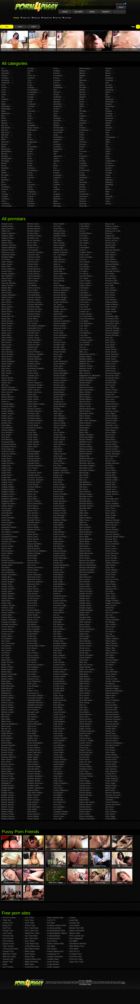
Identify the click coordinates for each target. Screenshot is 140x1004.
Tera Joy (108, 615)
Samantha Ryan (112, 321)
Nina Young (84, 703)
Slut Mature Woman (77, 943)
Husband (57, 139)
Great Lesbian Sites (55, 943)
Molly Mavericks (86, 553)
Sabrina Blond (111, 302)
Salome (108, 314)
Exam (29, 163)
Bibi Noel (5, 717)
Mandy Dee (84, 385)
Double (30, 149)
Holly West (31, 812)
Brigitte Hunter (7, 793)
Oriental (82, 121)
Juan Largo (58, 442)
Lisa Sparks (84, 266)
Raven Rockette (86, 816)
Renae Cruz (110, 243)
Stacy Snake (110, 515)
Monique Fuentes (86, 570)
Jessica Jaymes (60, 380)
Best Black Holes (32, 949)
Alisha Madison (7, 361)
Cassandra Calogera (36, 326)
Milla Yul (82, 522)
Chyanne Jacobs (34, 428)
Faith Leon (31, 684)
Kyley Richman (59, 700)
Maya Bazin (84, 428)
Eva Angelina (32, 667)
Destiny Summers (34, 567)
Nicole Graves (85, 646)
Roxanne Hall (111, 281)
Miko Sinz (83, 515)
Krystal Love (58, 686)
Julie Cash (57, 456)
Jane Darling (58, 281)
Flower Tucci (32, 691)
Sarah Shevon (111, 357)
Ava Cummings (7, 643)
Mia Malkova (84, 482)
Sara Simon (110, 342)
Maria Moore (84, 394)
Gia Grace (31, 714)
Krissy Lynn (58, 667)
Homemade (58, 128)
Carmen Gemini (34, 297)
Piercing (82, 142)
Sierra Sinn (110, 435)
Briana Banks (7, 769)
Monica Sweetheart (87, 565)
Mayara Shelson (86, 435)
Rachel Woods (85, 795)
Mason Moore (85, 423)
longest (92, 12)
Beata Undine (7, 679)
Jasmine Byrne (59, 295)
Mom (81, 83)
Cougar (30, 97)
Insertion (57, 147)
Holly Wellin (32, 809)
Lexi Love (57, 804)
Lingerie (56, 194)
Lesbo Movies (53, 964)
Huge (55, 135)
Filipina (30, 189)
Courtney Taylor (34, 482)
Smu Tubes (30, 941)
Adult (5, 964)
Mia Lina (82, 480)
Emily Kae (31, 636)
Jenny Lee (57, 354)
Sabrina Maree (111, 304)
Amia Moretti (6, 428)
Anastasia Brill (7, 442)
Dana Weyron (33, 508)
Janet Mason (58, 285)
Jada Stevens (59, 259)
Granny (56, 109)
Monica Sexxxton (86, 563)
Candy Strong (33, 274)
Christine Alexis (33, 418)
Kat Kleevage (59, 515)
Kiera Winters (59, 629)
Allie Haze (5, 368)
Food (55, 68)
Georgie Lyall (33, 712)
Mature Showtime (76, 931)
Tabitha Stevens (112, 563)
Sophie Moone (111, 492)
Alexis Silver (6, 338)
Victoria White (111, 767)
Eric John (31, 650)
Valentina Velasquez (113, 691)
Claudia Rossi (33, 463)
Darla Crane (32, 537)
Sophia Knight (111, 477)
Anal (3, 85)
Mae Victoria (84, 373)
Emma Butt (32, 639)
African (4, 75)
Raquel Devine (85, 809)
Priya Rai (83, 778)
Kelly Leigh (58, 582)
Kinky (55, 166)
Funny (56, 83)
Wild (107, 194)
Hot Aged (51, 946)
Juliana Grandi (59, 454)
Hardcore (57, 121)
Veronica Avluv (111, 736)
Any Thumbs (8, 967)
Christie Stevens (34, 411)
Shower (108, 68)
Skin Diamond (111, 456)
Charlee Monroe (34, 359)
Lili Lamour (84, 238)
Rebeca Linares (112, 226)
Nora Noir (83, 707)
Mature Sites (74, 933)
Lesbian (56, 189)
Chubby (30, 68)
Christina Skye (33, 416)
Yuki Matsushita (112, 797)
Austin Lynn (6, 634)
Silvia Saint (110, 437)
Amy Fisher (6, 435)
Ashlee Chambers (9, 575)
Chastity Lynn (33, 375)
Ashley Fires (6, 584)
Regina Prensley (112, 238)
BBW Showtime (31, 962)
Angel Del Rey (7, 463)
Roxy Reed (110, 295)
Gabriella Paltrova (35, 703)
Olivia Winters (85, 724)
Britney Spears (7, 802)
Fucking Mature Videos (57, 933)
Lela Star (57, 785)
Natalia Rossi (85, 596)
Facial (29, 173)
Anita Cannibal (7, 518)
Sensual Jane (111, 392)
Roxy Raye (110, 293)
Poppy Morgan (85, 774)
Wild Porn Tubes (10, 954)
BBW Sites (29, 964)
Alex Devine (6, 302)
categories (105, 12)
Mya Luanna (84, 579)
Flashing (31, 203)
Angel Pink (5, 473)
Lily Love (83, 245)
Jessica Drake (59, 378)
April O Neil (6, 548)
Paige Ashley (84, 726)
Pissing (82, 144)
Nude (81, 99)
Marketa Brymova (86, 409)
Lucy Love (83, 330)
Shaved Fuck (47, 18)
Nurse (81, 102)
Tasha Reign (110, 584)
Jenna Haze (58, 333)
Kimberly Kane (59, 646)
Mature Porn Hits (76, 928)
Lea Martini (58, 774)
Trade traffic (89, 980)
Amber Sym (6, 420)
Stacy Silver (110, 513)
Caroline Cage (33, 307)
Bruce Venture (33, 240)
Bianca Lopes (7, 710)
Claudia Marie (33, 461)
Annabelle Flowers (9, 537)
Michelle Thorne (86, 506)
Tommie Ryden (111, 660)
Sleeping (109, 78)
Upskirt (108, 168)
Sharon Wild (110, 409)
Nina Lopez (84, 698)
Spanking (109, 90)
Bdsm (3, 118)
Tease (107, 130)
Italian (55, 151)
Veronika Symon (112, 745)
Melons (82, 73)
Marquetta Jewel (86, 413)
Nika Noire (83, 660)
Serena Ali (109, 394)
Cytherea (31, 489)
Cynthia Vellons (34, 487)
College (30, 87)
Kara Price (57, 482)
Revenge (83, 182)
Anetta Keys (6, 456)
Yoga (107, 201)
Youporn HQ (8, 959)
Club (29, 80)
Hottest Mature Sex (55, 951)
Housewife (57, 132)
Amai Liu (5, 402)
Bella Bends (6, 684)
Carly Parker (32, 290)
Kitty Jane (57, 653)
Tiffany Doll (110, 636)
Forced (56, 73)
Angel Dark (6, 461)
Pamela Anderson (86, 731)
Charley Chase (33, 364)
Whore (108, 189)
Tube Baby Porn (32, 943)
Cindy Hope (32, 437)
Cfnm (3, 201)
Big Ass (4, 125)
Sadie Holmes (111, 307)
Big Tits (4, 137)
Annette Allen (7, 539)
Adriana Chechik (8, 245)
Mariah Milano (85, 399)
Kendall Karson (59, 596)
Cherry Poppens (34, 383)
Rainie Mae (84, 800)
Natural (82, 94)
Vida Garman (111, 769)
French (56, 78)
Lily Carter (83, 240)
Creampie (31, 104)
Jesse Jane (58, 366)
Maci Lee (83, 352)
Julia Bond (57, 449)
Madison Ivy (84, 364)
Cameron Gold (33, 257)
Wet (107, 187)
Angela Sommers (8, 480)
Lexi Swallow (58, 807)
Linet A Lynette (85, 257)
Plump (82, 147)
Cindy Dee (31, 432)
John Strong (58, 420)
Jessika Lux (58, 402)
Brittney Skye (33, 224)
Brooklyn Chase (34, 236)
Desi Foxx (31, 565)
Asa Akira (5, 567)
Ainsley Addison (8, 274)
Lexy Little (57, 819)
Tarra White (110, 582)
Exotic (30, 166)
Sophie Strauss (111, 494)
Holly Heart (32, 804)
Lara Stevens (59, 745)
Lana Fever (58, 733)
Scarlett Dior (110, 380)
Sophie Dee (110, 484)
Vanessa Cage (111, 707)
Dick (29, 132)
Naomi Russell (85, 591)
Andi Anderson (7, 449)
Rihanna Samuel (112, 250)
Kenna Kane (58, 603)
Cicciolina (31, 430)
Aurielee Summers (9, 624)
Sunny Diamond (112, 544)
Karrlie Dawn (58, 506)
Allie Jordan (6, 373)
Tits (106, 144)
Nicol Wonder (85, 641)
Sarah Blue (110, 347)
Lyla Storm (83, 349)
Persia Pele (84, 757)
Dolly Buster (32, 594)
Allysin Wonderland (9, 390)
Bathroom (5, 113)
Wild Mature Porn (76, 946)
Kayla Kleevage (60, 558)
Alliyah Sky (6, 383)
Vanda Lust (110, 703)
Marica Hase (84, 402)
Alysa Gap (5, 394)
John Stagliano (59, 418)
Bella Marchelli (7, 686)
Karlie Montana (59, 501)
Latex (55, 180)
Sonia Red (109, 468)
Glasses (56, 102)
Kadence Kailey (60, 468)
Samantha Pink (111, 319)
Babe (3, 104)
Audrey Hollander (8, 620)
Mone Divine (84, 558)
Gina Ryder (32, 731)
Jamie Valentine (60, 274)
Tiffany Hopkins (111, 639)
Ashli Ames (6, 601)
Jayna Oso (57, 319)
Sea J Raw (109, 387)
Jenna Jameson (60, 335)
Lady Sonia (58, 724)
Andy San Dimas (8, 454)
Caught (4, 196)
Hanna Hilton (32, 764)
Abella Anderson (8, 233)
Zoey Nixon (110, 814)
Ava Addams (6, 639)
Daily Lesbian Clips (55, 918)
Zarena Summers (112, 804)
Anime (4, 87)
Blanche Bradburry (9, 724)
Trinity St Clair (111, 679)
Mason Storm (85, 425)
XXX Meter (74, 949)
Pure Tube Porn (31, 931)
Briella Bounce (7, 785)
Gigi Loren (31, 726)
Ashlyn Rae (6, 603)
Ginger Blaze (32, 736)
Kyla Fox (57, 693)
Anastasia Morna (8, 444)
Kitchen (56, 170)
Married (56, 203)
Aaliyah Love (6, 224)
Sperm (108, 92)
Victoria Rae (110, 764)
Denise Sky (32, 560)
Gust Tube (29, 920)
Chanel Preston (34, 352)
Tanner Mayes (111, 570)
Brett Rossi (6, 767)
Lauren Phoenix (60, 759)
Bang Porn (7, 925)
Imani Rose (58, 229)
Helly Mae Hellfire (34, 793)
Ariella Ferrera (7, 560)
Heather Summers (35, 783)
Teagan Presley (111, 601)
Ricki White (110, 247)
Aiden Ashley (6, 262)
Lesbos (72, 918)
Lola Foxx (83, 290)
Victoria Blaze (111, 755)
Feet (29, 182)
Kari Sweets (58, 489)
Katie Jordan (58, 527)
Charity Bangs (33, 357)
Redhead (83, 177)
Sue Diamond (111, 532)
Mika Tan (83, 511)
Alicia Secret (6, 357)
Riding (82, 185)
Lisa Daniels (84, 262)
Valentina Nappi (112, 688)
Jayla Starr (57, 314)
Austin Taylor (6, 636)
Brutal (3, 177)
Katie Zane (58, 539)
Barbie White (6, 676)
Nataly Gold (84, 612)
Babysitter (5, 106)
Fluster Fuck (8, 931)
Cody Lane (32, 470)
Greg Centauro (33, 748)
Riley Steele (110, 259)
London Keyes (85, 300)
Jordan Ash (58, 435)
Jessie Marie (58, 392)
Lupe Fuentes (85, 338)
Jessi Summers (59, 371)
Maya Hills (83, 432)
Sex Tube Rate (31, 936)
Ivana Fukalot (59, 245)
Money (82, 85)
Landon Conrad (59, 738)
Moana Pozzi (84, 551)
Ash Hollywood (7, 572)
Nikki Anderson (85, 672)
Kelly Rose (57, 586)
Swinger (108, 121)
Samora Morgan (112, 333)
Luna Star (83, 335)
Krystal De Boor (60, 684)
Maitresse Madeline (87, 378)
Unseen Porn (8, 951)
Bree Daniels (6, 759)
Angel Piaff (6, 470)
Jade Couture (59, 262)
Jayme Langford (60, 316)
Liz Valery (83, 271)
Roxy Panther (111, 290)
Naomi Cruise (85, 589)
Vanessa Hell (110, 710)
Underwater (110, 161)
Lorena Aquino (85, 314)
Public (81, 168)
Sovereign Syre (111, 499)
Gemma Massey (34, 707)
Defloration (32, 130)
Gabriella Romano (35, 705)
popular (65, 12)
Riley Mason (110, 255)
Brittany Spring (7, 816)
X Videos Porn (75, 954)
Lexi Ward (57, 809)
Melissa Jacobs (85, 449)
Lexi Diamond (59, 802)
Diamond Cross (34, 577)
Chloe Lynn (32, 402)
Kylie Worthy (58, 705)
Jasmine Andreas (60, 290)
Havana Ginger (33, 774)
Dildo (29, 135)
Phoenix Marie (85, 767)
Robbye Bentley (112, 264)
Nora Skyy (83, 710)
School (82, 192)
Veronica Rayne (112, 738)
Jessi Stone (58, 368)
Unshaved (109, 166)
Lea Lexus (57, 771)
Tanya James (111, 572)
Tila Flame (109, 655)
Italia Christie (58, 243)
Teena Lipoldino (112, 612)
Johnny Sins (58, 428)
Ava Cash (5, 641)
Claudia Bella (33, 454)
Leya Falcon (84, 224)
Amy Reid (5, 437)
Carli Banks (32, 285)
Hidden (56, 125)
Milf (80, 78)
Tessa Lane (110, 627)
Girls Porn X (74, 951)
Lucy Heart (84, 326)
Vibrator (108, 170)
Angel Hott (5, 466)
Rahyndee (83, 797)
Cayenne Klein (33, 345)
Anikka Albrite (7, 506)
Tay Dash (109, 591)
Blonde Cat (6, 729)
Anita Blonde (6, 513)
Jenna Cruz (58, 330)
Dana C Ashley (33, 501)
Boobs (4, 163)
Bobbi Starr (6, 736)
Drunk (29, 151)
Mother (82, 90)
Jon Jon (56, 430)
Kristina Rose (59, 672)
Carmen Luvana (34, 302)
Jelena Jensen (59, 326)
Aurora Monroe (7, 627)
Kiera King (57, 627)
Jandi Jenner (58, 278)
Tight (107, 139)
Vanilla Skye (110, 729)
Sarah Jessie (110, 352)
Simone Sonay (111, 449)
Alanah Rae (6, 281)
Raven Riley (84, 814)
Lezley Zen (84, 229)
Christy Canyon (33, 423)
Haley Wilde (32, 759)
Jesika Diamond (60, 361)
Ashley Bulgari (7, 582)
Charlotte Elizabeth (35, 368)
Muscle (82, 92)
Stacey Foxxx (111, 501)
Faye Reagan (33, 686)
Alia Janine (6, 342)
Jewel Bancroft (59, 404)
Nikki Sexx (83, 688)
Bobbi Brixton (7, 733)
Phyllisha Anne (85, 769)
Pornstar (82, 151)
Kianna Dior (58, 617)
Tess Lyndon (110, 624)
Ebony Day (29, 956)
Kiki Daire (57, 631)
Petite (81, 139)
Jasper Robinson (60, 302)
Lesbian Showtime (55, 956)
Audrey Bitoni (7, 617)
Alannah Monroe (8, 283)
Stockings (109, 102)
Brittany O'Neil (7, 814)
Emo (29, 156)
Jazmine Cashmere (61, 321)
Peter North (84, 759)
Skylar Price (110, 461)
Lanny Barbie (59, 740)
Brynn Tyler (32, 243)
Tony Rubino (110, 662)
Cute (29, 116)
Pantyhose (83, 130)
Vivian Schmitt (111, 781)
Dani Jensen (32, 515)
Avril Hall (5, 655)
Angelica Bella (7, 487)
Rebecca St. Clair (112, 231)
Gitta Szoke (32, 740)
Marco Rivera (85, 392)
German (56, 92)
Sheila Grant (110, 423)
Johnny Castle (59, 423)
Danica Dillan (33, 518)
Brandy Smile (7, 752)
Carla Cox (31, 283)
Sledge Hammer (112, 463)
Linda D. (82, 250)
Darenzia (31, 532)
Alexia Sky (5, 319)
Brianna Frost (7, 776)
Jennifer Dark (59, 345)
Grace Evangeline (35, 743)
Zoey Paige (110, 816)
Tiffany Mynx (110, 641)
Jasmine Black (59, 293)
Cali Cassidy (32, 250)
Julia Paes (57, 451)
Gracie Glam (32, 745)
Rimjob (82, 187)
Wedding (109, 185)
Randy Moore (85, 807)
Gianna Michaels (34, 724)
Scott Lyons (110, 385)
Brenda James (7, 764)
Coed (29, 85)
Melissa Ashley (85, 447)
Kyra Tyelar (58, 710)
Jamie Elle (57, 271)
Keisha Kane (58, 572)
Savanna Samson (112, 373)
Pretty (81, 158)
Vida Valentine (111, 771)
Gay (55, 90)
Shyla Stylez (110, 430)
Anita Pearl (6, 525)
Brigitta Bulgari (7, 788)
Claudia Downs (33, 458)
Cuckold (30, 106)
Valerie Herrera (111, 693)
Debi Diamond (33, 548)
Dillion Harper (33, 591)
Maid (55, 201)
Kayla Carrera (59, 556)
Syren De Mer (111, 558)
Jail (54, 154)
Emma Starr (32, 643)
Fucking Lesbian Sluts (56, 925)
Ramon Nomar (85, 804)
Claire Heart (32, 447)
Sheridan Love (111, 425)
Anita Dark (5, 520)
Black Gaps (30, 951)
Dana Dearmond (34, 503)
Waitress (109, 180)
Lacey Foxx (58, 714)
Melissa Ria (84, 456)
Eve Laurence (33, 676)
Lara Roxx (57, 743)
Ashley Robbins (8, 594)
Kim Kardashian (60, 639)
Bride (3, 170)
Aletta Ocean (6, 297)
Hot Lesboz (52, 949)
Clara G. (30, 449)
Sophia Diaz (110, 475)
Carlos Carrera (33, 288)
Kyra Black (57, 707)
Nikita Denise (85, 667)
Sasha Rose (110, 368)
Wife (107, 192)
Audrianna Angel (8, 622)
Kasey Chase (59, 508)
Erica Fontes (32, 653)
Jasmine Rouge (60, 297)
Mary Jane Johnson (87, 420)
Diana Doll (31, 586)
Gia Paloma (32, 717)
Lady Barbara (59, 721)
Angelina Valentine (9, 499)
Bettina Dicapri (7, 698)
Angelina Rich (7, 496)
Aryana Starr (6, 565)
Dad (29, 121)
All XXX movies (9, 918)
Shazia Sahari (111, 416)
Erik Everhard (33, 658)
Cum (29, 109)
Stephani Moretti (112, 520)
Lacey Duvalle (59, 712)
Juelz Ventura (59, 444)
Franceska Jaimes (35, 695)
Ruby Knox (110, 297)
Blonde (4, 154)
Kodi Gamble (58, 662)
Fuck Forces (8, 938)
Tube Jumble (8, 946)
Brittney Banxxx (8, 819)
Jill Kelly (56, 409)
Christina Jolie (33, 413)
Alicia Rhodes (7, 354)
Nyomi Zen (84, 717)
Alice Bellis (6, 347)
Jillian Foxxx (58, 411)
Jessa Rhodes (59, 364)
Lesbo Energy (53, 962)
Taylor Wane (110, 598)
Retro (81, 180)
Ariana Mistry (7, 553)
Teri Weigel (110, 622)
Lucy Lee (83, 328)
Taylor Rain (110, 594)
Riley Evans (110, 252)
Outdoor (82, 123)
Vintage (108, 173)
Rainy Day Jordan (86, 802)
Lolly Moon (84, 297)
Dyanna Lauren (33, 612)
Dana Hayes (32, 506)
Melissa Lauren (85, 451)
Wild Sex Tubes (9, 956)
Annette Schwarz (8, 541)
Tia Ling (108, 634)
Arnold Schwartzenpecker (12, 563)
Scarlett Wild (110, 383)
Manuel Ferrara (85, 387)
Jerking (56, 161)
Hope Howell (58, 224)
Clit (28, 73)
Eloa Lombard (33, 629)
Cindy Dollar (32, 435)
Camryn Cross (33, 259)
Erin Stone (31, 662)
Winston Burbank (112, 793)
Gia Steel (31, 719)
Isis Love (57, 238)
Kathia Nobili (58, 518)
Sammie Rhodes (112, 328)
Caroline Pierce (33, 311)
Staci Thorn (110, 508)
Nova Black (84, 712)
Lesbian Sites (53, 959)
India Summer (59, 231)
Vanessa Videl (111, 721)
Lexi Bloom (58, 797)
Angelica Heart (7, 492)
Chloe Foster (32, 397)
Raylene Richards (86, 819)
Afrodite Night (7, 257)
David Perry (32, 541)
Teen (107, 132)
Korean (56, 173)
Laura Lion (57, 755)
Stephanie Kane (112, 522)
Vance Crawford (112, 700)
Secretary (83, 196)
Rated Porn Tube (32, 933)
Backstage (5, 109)
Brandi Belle (6, 743)
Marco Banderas (86, 390)
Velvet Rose (110, 733)
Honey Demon (33, 814)
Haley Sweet (32, 757)
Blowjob (4, 156)
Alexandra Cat (7, 316)
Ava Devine (6, 648)
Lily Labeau (84, 243)
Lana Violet (58, 736)
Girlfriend (57, 97)
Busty (3, 185)
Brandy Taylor (7, 755)
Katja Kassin (58, 541)
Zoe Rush (109, 807)
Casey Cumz (32, 321)
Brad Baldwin (7, 738)
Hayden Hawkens (34, 776)
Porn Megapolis (76, 938)
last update (78, 12)
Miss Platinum (85, 534)
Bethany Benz (7, 695)
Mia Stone (83, 489)
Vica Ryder (110, 748)
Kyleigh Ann (58, 698)
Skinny (108, 73)
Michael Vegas (85, 494)
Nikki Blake (84, 676)
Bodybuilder (6, 158)
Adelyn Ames (7, 243)
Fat (28, 180)
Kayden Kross (59, 553)
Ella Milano (32, 624)
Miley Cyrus (84, 520)
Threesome (110, 137)
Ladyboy (57, 177)
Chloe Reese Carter (35, 404)
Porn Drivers (8, 941)
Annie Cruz (6, 544)
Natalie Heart (84, 603)
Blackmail (5, 149)
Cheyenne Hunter (34, 385)
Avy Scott (5, 658)
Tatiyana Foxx (111, 589)
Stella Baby (110, 518)
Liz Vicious (83, 274)
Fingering (31, 192)
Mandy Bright (85, 383)
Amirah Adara (7, 430)
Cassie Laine (32, 335)
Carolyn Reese (33, 314)
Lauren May (58, 757)
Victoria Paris (111, 759)
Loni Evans (84, 302)
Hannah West (33, 769)
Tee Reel (109, 610)
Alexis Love (6, 333)
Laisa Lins (57, 726)
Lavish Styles (59, 762)
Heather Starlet (33, 781)
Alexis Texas (6, 340)
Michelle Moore (85, 503)
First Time (31, 194)
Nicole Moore (85, 650)
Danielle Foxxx (33, 520)
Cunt (29, 113)
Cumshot (31, 111)
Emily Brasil (32, 634)
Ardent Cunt (8, 923)
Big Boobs (5, 128)
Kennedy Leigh (59, 605)
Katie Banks (58, 525)
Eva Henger (32, 669)
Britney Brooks (7, 800)
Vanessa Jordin (111, 712)
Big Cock (5, 132)
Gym (55, 113)
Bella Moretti (6, 688)
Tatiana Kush (110, 586)
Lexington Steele (60, 812)
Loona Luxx (84, 304)
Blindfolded (6, 151)
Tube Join (7, 920)
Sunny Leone (111, 548)
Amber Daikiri (7, 411)
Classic (30, 71)
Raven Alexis (84, 812)
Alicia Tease (6, 359)
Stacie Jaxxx (110, 511)
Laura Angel (58, 752)
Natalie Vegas (85, 608)
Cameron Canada (34, 252)
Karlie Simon (58, 503)
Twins (107, 154)
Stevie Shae (110, 527)
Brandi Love (6, 748)
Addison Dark (7, 236)
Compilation (32, 92)
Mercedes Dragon (86, 466)
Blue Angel (5, 731)
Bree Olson (6, 762)
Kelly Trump (58, 589)
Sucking (108, 113)
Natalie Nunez (85, 605)
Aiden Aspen (6, 264)
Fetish (30, 187)
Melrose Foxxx (85, 461)
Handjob (56, 118)
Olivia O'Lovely (85, 721)
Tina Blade (109, 658)
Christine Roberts (34, 420)
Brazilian (5, 168)
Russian (82, 189)
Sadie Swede (111, 311)
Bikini (3, 139)
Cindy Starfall (33, 442)
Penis (81, 135)
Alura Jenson (7, 392)
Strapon (108, 104)
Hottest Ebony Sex (33, 959)
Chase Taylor (32, 373)
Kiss (55, 168)
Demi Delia (32, 558)
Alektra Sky (6, 290)
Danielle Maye (33, 522)
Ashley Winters (7, 598)
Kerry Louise (58, 608)
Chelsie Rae (32, 378)
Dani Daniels (32, 513)
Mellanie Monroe (86, 458)
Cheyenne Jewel (34, 387)
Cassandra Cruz (34, 328)
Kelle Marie (58, 575)
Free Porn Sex (75, 956)
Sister (107, 71)
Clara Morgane (33, 451)
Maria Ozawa (85, 397)
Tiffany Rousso (111, 646)
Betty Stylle (6, 700)
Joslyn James (59, 439)
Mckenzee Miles (86, 437)
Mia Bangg (83, 473)
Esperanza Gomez (35, 665)
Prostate (82, 163)
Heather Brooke (34, 778)
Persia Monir (84, 755)
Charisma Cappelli (35, 354)
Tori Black (109, 665)
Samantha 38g (111, 316)
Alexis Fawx (6, 328)
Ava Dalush (6, 646)
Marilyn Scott (84, 406)
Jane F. (56, 283)
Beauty (4, 123)
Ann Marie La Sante (9, 532)
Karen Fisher (58, 484)
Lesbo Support (53, 967)
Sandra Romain (112, 335)
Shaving (82, 203)
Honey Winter (33, 819)
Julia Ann (57, 447)
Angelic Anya (6, 482)
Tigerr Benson (111, 653)
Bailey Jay (5, 665)
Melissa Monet (85, 454)
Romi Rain (109, 274)
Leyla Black (84, 226)
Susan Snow (110, 551)
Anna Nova (6, 534)
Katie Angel (58, 522)
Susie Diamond (111, 553)
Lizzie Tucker (84, 281)
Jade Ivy (56, 264)
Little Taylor (84, 269)
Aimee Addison (7, 269)
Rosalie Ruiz (110, 278)
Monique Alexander (87, 567)
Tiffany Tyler (110, 650)
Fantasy (30, 177)
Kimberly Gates (59, 643)
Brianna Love (7, 781)
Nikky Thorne (85, 691)
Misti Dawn (84, 546)
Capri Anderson (34, 276)
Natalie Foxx (84, 601)
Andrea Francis (7, 451)
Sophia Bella (110, 473)
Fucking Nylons (53, 938)
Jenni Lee (57, 340)
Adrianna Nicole (8, 255)
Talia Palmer (110, 565)
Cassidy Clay (32, 333)
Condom (31, 94)
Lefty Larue (58, 781)
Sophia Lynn (110, 482)
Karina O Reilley (60, 494)
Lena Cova (58, 788)
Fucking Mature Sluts (56, 931)
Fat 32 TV (51, 920)
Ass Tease (67, 18)
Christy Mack (32, 425)
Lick (55, 192)
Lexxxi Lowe (58, 816)
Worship (108, 196)
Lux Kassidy (84, 342)
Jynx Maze (57, 461)
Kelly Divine (58, 577)
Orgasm (82, 116)
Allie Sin (4, 375)
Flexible (30, 206)
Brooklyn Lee (32, 238)
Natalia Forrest (85, 594)
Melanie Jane (85, 444)
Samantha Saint (112, 323)
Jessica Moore (59, 387)
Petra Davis (84, 764)
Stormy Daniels (111, 530)
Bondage (5, 161)
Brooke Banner (33, 229)
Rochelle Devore (112, 271)
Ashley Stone (7, 596)
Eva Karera (32, 672)
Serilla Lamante (112, 397)
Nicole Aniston (85, 643)
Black (3, 147)
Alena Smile (6, 293)
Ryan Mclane (110, 300)
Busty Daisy (32, 245)
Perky (81, 137)
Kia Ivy (56, 615)
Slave (107, 75)
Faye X (30, 688)
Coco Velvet (32, 468)
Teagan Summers (112, 603)
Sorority (108, 85)
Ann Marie (5, 530)
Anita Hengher (7, 522)
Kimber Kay (58, 641)
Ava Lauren (6, 650)
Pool (81, 149)
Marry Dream (84, 416)
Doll (29, 144)
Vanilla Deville (111, 726)
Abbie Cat (5, 231)
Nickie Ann (83, 634)
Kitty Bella (57, 650)
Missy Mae (83, 537)
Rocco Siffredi (111, 269)
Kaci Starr (57, 466)
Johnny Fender (59, 425)
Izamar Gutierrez (60, 252)
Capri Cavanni (33, 278)
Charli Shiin (32, 366)
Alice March (6, 349)
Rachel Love (84, 785)
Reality (82, 175)
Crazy (29, 102)
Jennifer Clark (59, 342)
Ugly (107, 156)
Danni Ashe (32, 525)
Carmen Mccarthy (34, 304)
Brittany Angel (7, 809)
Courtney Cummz (34, 477)
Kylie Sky (57, 703)
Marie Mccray (85, 404)
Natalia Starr (84, 598)
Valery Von (109, 698)
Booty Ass (37, 18)
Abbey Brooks (7, 229)
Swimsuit (109, 118)
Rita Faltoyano (111, 262)
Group (56, 111)
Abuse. (89, 984)
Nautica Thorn (85, 620)
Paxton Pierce (85, 743)
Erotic (29, 158)
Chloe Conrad (33, 390)
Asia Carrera (6, 610)
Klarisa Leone (59, 658)
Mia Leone (83, 477)
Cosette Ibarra (33, 475)
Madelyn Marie (85, 359)
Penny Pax (84, 748)
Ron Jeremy (110, 276)
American (5, 83)
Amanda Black (7, 404)
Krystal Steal (58, 688)
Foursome (57, 75)
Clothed (30, 78)
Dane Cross (32, 511)
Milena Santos (85, 518)
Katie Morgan (59, 532)
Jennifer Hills (58, 347)
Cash (3, 192)
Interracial (57, 149)
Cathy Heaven (33, 342)
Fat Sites (51, 923)
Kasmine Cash (59, 511)
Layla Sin (57, 769)
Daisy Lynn (32, 496)
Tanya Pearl (110, 575)
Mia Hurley (83, 475)
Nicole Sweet (84, 658)
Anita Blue (5, 515)
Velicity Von (110, 731)
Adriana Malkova (8, 247)
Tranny (108, 149)
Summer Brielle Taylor (114, 537)
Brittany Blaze (7, 812)
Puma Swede (85, 783)
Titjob (107, 142)
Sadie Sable (110, 309)
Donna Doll (32, 603)
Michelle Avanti (85, 496)
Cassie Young (33, 338)
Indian (55, 142)
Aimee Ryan (6, 271)
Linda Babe (84, 247)
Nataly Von (84, 615)
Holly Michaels (33, 807)
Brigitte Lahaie (7, 795)
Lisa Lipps (83, 264)
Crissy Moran (33, 484)
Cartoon (4, 189)
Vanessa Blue (111, 705)
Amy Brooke (6, 432)
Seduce (82, 199)
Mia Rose (83, 487)
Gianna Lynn (32, 721)
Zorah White (110, 819)
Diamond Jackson (35, 582)
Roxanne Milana (112, 283)
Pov (81, 154)
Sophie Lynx (110, 489)
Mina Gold (83, 525)
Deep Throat (32, 128)
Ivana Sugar (58, 247)
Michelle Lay (84, 499)
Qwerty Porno (8, 943)
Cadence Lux (33, 247)
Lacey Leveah (59, 717)
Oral (81, 113)
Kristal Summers (60, 669)
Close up (31, 75)
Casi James (32, 323)
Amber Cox (6, 409)
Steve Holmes (111, 525)
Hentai (56, 123)
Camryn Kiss (32, 262)
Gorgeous (57, 106)
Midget (82, 75)
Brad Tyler (5, 740)
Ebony (30, 154)
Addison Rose (7, 238)
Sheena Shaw (111, 420)
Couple (30, 99)
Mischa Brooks (85, 532)
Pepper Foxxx (85, 750)
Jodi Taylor (57, 413)
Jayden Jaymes (60, 309)
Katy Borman (58, 546)
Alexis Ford (6, 330)
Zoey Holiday (110, 812)
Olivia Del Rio (85, 719)
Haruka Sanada (34, 771)
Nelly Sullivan (85, 622)
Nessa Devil (84, 624)
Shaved (82, 201)
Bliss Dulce (6, 726)
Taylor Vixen (110, 596)
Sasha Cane (110, 364)
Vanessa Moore (112, 714)
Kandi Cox (57, 477)
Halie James (32, 762)
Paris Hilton (84, 736)
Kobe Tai (57, 660)
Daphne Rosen (33, 530)
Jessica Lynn (58, 385)
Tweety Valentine (112, 681)
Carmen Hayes (33, 300)
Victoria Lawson (112, 757)
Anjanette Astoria (8, 527)
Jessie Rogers (59, 394)
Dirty (29, 137)
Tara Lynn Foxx (111, 579)
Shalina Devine (111, 404)
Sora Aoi (108, 496)
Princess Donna (86, 776)
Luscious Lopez (86, 340)
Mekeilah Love (85, 442)
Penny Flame (85, 745)
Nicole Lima (84, 648)
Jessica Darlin (59, 375)
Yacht (107, 199)
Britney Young (7, 807)
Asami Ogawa (7, 570)
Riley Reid (109, 257)
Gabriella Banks (34, 700)
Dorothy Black (33, 610)
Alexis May (6, 335)
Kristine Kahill (59, 676)
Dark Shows (30, 954)
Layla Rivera (58, 764)
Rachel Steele (85, 793)
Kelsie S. (57, 594)
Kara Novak (58, 480)
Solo (107, 83)
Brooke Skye (32, 233)
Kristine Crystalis (60, 674)
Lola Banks (84, 288)
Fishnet (30, 196)
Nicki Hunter (84, 631)
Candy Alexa (32, 264)
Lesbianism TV (53, 954)
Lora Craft (83, 307)
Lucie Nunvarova (86, 319)
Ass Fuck (58, 18)
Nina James (84, 695)
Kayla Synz (58, 560)
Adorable (5, 73)
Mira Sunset (84, 530)
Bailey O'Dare (7, 667)
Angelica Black (7, 489)
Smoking (109, 80)
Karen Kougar (59, 487)
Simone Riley (111, 444)
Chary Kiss (32, 371)
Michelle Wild (85, 508)
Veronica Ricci (111, 740)
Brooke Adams (33, 226)
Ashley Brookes (8, 579)
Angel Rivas (6, 475)
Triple (107, 151)
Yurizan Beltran (111, 802)
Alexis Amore (7, 321)
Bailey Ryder (6, 669)
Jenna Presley (59, 338)
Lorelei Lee (84, 311)
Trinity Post (110, 676)
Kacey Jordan (59, 463)
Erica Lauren (32, 655)
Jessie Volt (57, 397)
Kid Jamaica (58, 624)
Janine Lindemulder (61, 288)
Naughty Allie (84, 617)
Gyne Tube (29, 923)
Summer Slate (111, 541)
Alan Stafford (6, 276)
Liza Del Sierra (85, 276)
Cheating (5, 203)
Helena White (33, 790)
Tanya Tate (109, 577)
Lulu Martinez (85, 333)
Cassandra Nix (33, 330)
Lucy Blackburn (85, 323)
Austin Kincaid (7, 631)
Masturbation (84, 68)
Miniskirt (82, 80)
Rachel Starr (84, 790)
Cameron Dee (33, 255)
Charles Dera (33, 361)
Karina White (58, 499)
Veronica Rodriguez (113, 743)
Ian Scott (57, 226)
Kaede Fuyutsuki (60, 470)
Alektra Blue (6, 288)
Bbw (3, 116)
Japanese (57, 156)
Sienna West (110, 432)
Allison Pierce (7, 380)
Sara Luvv (109, 340)
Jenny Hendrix (59, 352)
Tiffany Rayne (111, 643)
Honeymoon (58, 130)
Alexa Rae (5, 314)
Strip (107, 109)
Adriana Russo (7, 250)
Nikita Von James (86, 669)
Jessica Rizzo (59, 390)
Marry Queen (84, 418)
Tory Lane (109, 669)
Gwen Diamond (34, 752)
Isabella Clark (59, 233)
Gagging (57, 85)
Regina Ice (109, 236)
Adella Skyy (6, 240)
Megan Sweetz (85, 439)
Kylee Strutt (58, 695)
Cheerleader (6, 206)
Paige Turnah (85, 729)
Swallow (108, 116)
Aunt (3, 102)
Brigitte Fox (6, 790)
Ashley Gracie (7, 586)
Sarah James (111, 349)
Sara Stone (110, 345)
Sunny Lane (110, 546)
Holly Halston (33, 802)
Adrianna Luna (7, 252)
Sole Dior (109, 466)
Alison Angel (6, 364)
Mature (82, 71)
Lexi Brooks (58, 800)
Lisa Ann (83, 259)
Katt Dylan (57, 544)
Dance (30, 123)
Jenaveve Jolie (59, 328)
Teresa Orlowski (112, 620)
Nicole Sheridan (86, 655)
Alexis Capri (6, 326)
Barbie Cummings (9, 674)
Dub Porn (7, 928)
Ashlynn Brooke (8, 605)
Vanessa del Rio (112, 724)
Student (108, 111)
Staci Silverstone (112, 506)
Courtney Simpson (35, 480)
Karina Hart (58, 492)
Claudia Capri (33, 456)
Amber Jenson (7, 413)
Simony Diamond (112, 451)
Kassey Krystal (59, 513)
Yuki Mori (109, 800)
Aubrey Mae (6, 615)
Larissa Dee (58, 750)
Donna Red (32, 605)
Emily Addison (33, 631)
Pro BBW (73, 941)
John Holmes (58, 416)
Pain (81, 125)
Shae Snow (110, 402)
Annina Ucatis (7, 546)
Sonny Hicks (110, 470)
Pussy (81, 173)
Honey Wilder (33, 816)
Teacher (108, 128)
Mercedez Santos (86, 470)
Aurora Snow (6, 629)
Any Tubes (29, 918)
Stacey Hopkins (112, 503)
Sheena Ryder (111, 418)
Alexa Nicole (6, 311)
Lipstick (56, 196)
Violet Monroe (111, 776)
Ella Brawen (32, 622)
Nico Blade (84, 639)
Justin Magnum (59, 458)
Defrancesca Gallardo (36, 551)
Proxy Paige (84, 781)
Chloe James (32, 399)
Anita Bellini (6, 511)
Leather (56, 185)
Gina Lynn (31, 729)
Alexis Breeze (7, 323)
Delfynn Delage (33, 553)
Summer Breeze (112, 534)
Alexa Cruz (6, 304)
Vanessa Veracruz (113, 719)
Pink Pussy (84, 771)
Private (82, 161)
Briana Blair (6, 771)
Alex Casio (5, 300)
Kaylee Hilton (59, 567)
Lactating (57, 175)
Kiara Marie (58, 620)
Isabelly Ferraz (59, 236)
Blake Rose (6, 721)
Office (81, 106)
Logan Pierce (85, 285)
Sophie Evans (111, 487)
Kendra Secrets (59, 601)
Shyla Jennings (111, 428)
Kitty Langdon (59, 655)
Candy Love (32, 266)
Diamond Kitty (33, 584)
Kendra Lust (58, 598)
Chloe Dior (31, 394)
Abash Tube (8, 962)
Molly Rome (84, 556)
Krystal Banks (59, 681)
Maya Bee (83, 430)
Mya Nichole (84, 582)
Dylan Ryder (32, 615)
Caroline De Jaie (34, 309)
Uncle (107, 158)
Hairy (55, 116)
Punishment (84, 170)
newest (20, 26)
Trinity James (111, 674)
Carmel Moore (33, 293)
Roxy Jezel (110, 288)
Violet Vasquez (111, 778)
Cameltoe (5, 187)
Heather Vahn (33, 785)
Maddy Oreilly (85, 357)
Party (81, 132)
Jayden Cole (58, 307)
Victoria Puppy (111, 762)
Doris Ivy (31, 608)
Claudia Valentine (34, 466)
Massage (57, 206)
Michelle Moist (85, 501)
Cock (29, 83)
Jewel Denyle (59, 406)
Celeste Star (32, 347)
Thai (107, 135)
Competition (32, 90)
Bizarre (4, 144)
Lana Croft (57, 731)
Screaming (83, 194)
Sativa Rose (110, 371)
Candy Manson (33, 269)
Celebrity (5, 199)
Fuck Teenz (52, 941)
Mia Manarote (85, 484)
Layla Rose (58, 767)
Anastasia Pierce (8, 447)
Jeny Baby (57, 357)
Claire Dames (33, 444)
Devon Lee (32, 572)
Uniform (108, 163)
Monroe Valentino (86, 572)
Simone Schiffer (112, 447)
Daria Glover (32, 534)
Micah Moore (84, 492)
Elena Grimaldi (33, 617)
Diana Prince (32, 589)
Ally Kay (4, 385)
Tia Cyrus (109, 629)
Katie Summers (59, 537)
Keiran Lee (58, 570)
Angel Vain (5, 477)
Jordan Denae (59, 437)
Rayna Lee (109, 224)
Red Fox (108, 233)
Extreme (30, 168)
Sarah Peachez (111, 354)
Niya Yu (82, 705)
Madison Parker (86, 366)
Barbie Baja (6, 672)
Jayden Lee (58, 311)
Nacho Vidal (84, 584)
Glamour (57, 99)
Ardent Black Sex (32, 946)
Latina (55, 182)
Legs (55, 187)
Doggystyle (32, 142)
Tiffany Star (110, 648)
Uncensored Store (10, 949)
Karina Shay (58, 496)
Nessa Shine (84, 627)
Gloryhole (57, 104)
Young (108, 203)
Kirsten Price (58, 648)
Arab (3, 92)
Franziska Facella (34, 698)
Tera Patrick (110, 617)
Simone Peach (111, 442)
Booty (3, 166)
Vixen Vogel (110, 783)
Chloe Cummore (34, 392)
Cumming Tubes (32, 967)
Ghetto (56, 94)
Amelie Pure (6, 423)
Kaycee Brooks (59, 551)
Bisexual (5, 142)
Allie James (6, 371)
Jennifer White (59, 349)
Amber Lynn (6, 416)
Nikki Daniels (84, 679)
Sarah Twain (110, 359)
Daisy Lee (31, 494)
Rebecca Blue (111, 229)
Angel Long (6, 468)
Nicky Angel (84, 636)
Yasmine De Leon (112, 795)
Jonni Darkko (58, 432)
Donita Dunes (33, 598)
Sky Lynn (109, 458)
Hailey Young (32, 755)
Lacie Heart (58, 719)
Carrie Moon (32, 319)
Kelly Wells (58, 591)
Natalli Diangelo (86, 610)
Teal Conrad (110, 605)
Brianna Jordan (7, 778)
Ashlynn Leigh (7, 608)
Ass (3, 97)
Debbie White (33, 546)
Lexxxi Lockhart (60, 814)
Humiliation (58, 137)
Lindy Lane (84, 255)
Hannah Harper (33, 767)
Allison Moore (7, 378)
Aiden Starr (6, 266)
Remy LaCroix (111, 240)
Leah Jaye (57, 776)
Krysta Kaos (58, 679)
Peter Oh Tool (85, 762)
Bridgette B (6, 783)
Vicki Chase (110, 750)
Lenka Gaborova (60, 790)
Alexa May (5, 309)
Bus (3, 182)
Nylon (81, 104)
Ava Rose (5, 653)
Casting (4, 194)
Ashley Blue (6, 577)
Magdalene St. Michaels (89, 375)
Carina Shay (32, 281)
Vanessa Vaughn (112, 717)
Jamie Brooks (59, 269)
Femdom (31, 185)
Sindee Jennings (112, 454)
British (4, 173)
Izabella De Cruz (60, 250)
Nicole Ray (84, 653)
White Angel (110, 788)
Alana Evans (6, 278)
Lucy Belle (83, 321)
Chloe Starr (32, 406)
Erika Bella (31, 660)
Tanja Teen (109, 567)
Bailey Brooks (7, 662)
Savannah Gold (111, 375)
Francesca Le (33, 693)
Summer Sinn (111, 539)
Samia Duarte (111, 326)
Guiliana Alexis (33, 750)
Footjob (56, 71)
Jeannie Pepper (60, 323)
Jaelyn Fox (58, 266)
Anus (3, 90)
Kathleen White (59, 520)
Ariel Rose (5, 558)
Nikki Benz (83, 674)
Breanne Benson (8, 757)
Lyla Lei (82, 347)
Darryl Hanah (33, 539)
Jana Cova (57, 276)
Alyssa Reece (7, 399)
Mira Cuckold (84, 527)
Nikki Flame (84, 684)
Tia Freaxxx (110, 631)
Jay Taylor (57, 304)
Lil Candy (83, 236)
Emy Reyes (32, 648)
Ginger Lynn (32, 738)
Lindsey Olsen (85, 252)
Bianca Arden (7, 705)
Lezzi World (74, 925)
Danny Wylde (33, 527)
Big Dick (4, 135)
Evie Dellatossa (34, 681)
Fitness (30, 201)
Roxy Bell (109, 285)
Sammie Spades (112, 330)
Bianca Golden (7, 707)
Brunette (5, 175)
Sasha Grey (110, 366)
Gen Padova (32, 710)
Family (30, 175)
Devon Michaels (34, 575)
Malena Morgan (86, 380)
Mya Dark (83, 575)
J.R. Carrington (59, 255)
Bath (3, 111)
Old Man (82, 111)
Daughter (31, 125)
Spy (106, 94)
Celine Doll (32, 349)
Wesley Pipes (111, 785)
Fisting (30, 199)
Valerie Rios (110, 695)
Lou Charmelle (85, 316)
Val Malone (110, 684)
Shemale (83, 206)
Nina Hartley (84, 693)
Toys (107, 147)
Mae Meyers (84, 371)
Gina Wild (31, 733)
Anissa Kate (6, 508)
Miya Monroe (84, 548)
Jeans (55, 158)
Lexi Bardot (58, 793)
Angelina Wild (7, 501)
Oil (80, 109)
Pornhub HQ (8, 936)
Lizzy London (85, 283)
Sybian (108, 123)
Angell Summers (8, 503)
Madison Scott (85, 368)
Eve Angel (31, 674)
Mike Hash (83, 513)
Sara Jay (109, 338)
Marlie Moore (84, 411)
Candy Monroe (33, 271)
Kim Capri (57, 636)
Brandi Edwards (8, 745)
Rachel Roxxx (85, 788)
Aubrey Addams (8, 612)
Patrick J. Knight (86, 740)
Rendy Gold (110, 245)
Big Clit (4, 130)
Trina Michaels (111, 672)
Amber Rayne (7, 418)
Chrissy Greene (34, 409)
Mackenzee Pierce (87, 354)
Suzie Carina (110, 556)
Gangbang (57, 87)
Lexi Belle (57, 795)
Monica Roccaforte (87, 560)
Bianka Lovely (7, 712)
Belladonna (6, 693)
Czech (30, 118)
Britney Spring (7, 804)
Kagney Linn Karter (61, 473)
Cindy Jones (32, 439)
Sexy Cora (109, 399)
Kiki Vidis (57, 634)
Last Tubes (7, 933)
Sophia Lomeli (111, 480)
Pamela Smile (85, 733)
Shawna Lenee (111, 411)
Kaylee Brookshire (61, 565)
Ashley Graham (8, 589)
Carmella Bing (33, 295)
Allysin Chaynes (8, 387)
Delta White (32, 556)
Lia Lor (82, 231)
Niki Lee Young (85, 665)
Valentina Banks (112, 686)
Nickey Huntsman (86, 629)
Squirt (107, 97)
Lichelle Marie (85, 233)
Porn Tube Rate (31, 928)
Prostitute (83, 166)
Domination (32, 147)
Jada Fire (57, 257)
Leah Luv (57, 778)
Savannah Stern (112, 378)
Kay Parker (58, 548)
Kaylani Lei (58, 563)
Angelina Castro (8, 494)
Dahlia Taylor (32, 492)
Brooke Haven (33, 231)
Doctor (30, 139)
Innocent (57, 144)
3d (2, 68)
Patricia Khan (85, 738)
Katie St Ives (58, 534)
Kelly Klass (58, 579)
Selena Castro (111, 390)
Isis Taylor (57, 240)
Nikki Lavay (84, 686)
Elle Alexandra (33, 627)
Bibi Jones (5, 714)
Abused (4, 71)
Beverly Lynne (7, 703)
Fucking (56, 80)
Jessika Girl (58, 399)
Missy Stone (84, 544)
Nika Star (83, 662)
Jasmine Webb (59, 300)
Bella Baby (5, 681)
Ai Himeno (5, 259)
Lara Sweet (58, 748)
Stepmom (109, 99)
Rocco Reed (110, 266)
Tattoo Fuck (26, 18)
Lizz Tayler (83, 278)
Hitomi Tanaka (33, 800)
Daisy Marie (32, 499)
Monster (82, 87)
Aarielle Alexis (7, 226)
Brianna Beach (7, 774)
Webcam (109, 182)
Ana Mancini (6, 439)
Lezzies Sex (74, 923)
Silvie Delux (110, 439)
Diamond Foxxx (34, 579)
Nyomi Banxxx (85, 714)
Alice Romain (7, 352)
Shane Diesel (111, 406)
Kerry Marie (58, 610)
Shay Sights (110, 413)
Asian (3, 94)
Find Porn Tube (75, 959)
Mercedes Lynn (85, 468)
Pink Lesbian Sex (76, 936)
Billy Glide (5, 719)
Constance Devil (34, 473)
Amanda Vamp (7, 406)
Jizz (55, 163)
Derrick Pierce (33, 563)
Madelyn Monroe (86, 361)
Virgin (107, 175)
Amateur (5, 78)
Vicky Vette (110, 752)
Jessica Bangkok (60, 373)
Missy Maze (84, 541)
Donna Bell (32, 601)
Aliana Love (6, 345)
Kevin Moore (58, 612)
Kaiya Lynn (58, 475)
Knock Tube (30, 925)
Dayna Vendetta (34, 544)
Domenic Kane (33, 596)
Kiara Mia (57, 622)
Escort (30, 161)
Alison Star (6, 366)
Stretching (109, 106)
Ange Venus (6, 458)
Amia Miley (6, 425)
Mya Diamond (85, 577)
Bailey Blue (6, 660)
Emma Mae (32, 641)
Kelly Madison (59, 584)
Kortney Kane (59, 665)
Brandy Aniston (7, 750)
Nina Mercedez (85, 700)
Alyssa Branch (7, 397)
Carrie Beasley (33, 316)
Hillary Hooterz (33, 795)
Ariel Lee (5, 556)
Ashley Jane (6, 591)
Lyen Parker (84, 345)
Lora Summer (85, 309)
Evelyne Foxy (33, 679)
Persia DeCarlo (85, 752)
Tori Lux (108, 667)
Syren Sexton (111, 560)
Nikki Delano (84, 681)
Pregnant (83, 156)
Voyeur (108, 177)
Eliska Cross (32, 620)
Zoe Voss (109, 809)
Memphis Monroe (86, 463)
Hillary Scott (32, 797)
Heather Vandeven (35, 788)
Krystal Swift (58, 691)
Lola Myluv (83, 293)
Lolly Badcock (85, 295)
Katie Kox (57, 530)
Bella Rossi (6, 691)
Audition (4, 99)
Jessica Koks (58, 383)
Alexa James (6, 307)
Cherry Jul (31, 380)
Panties (82, 128)
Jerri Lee (57, 359)
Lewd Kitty (73, 920)
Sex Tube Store (31, 938)
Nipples (82, 97)
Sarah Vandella (111, 361)
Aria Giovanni (7, 551)
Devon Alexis (32, 570)
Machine (57, 199)
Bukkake (5, 180)
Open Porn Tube (76, 962)
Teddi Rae (109, 608)
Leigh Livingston (60, 783)
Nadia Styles (84, 586)
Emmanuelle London (36, 646)
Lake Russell (58, 729)
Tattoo (107, 125)
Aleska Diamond (8, 295)
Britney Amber (7, 797)
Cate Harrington (34, 340)
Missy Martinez (85, 539)
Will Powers (110, 790)
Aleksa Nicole (7, 285)
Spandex (109, 87)
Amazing (5, 80)
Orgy (81, 118)
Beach (4, 121)
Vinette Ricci (110, 774)
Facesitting (32, 170)
